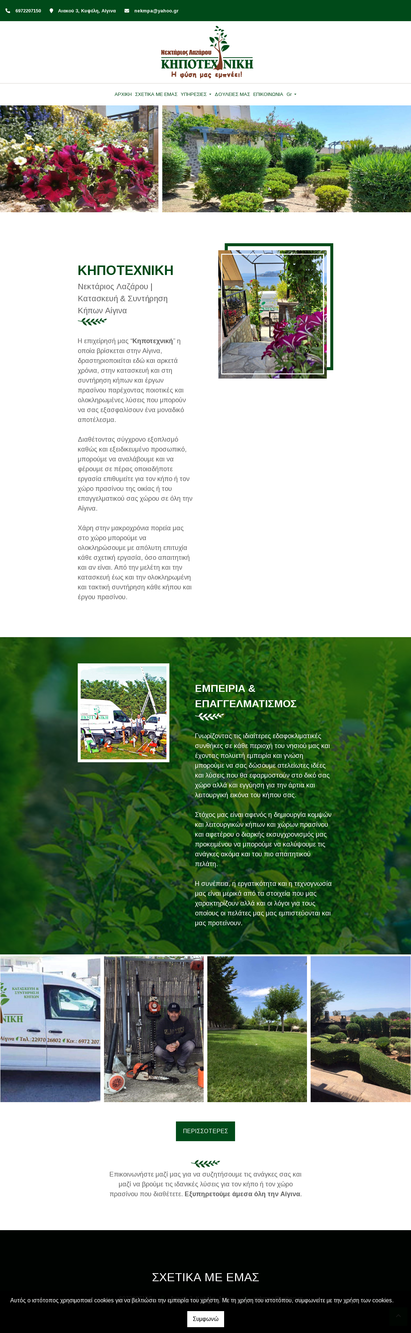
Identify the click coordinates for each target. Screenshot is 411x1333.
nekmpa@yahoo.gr (156, 10)
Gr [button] (290, 94)
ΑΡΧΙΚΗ (123, 94)
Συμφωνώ (206, 1319)
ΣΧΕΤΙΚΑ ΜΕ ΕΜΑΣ (156, 94)
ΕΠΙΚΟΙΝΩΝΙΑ (268, 94)
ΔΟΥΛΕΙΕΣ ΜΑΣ (232, 94)
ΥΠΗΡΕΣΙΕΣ (194, 94)
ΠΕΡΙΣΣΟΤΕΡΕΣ (205, 1131)
